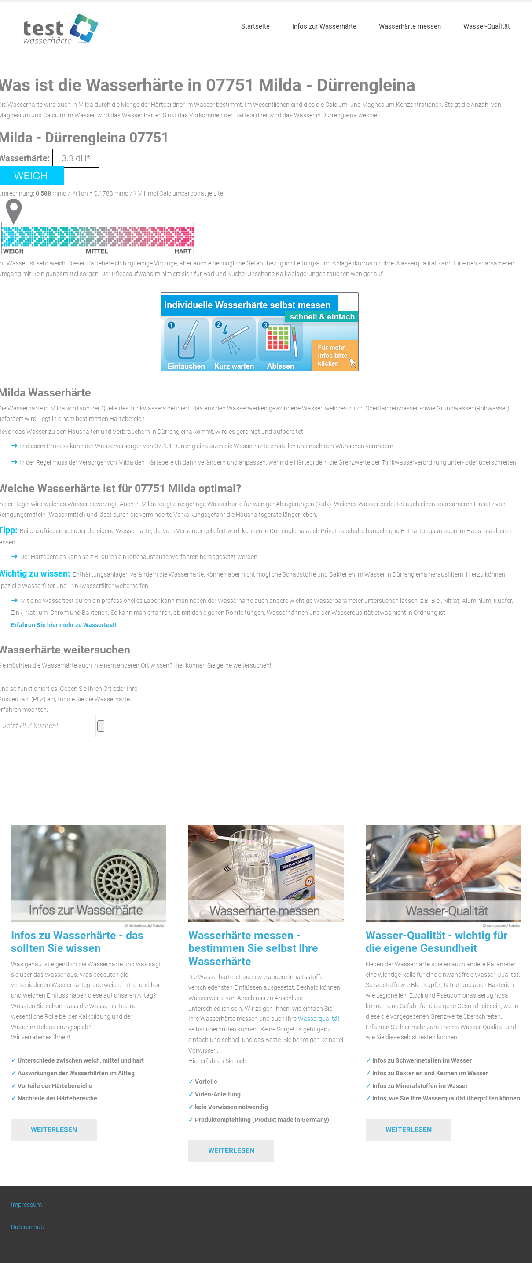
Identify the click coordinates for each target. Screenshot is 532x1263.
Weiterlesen (54, 1129)
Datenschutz (28, 1226)
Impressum (26, 1204)
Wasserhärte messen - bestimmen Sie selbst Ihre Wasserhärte (253, 948)
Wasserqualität (319, 1018)
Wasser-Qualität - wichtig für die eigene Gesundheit (436, 942)
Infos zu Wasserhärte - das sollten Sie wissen (77, 942)
